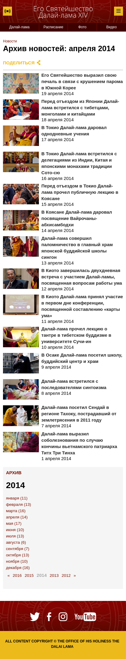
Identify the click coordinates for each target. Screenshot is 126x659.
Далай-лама (19, 27)
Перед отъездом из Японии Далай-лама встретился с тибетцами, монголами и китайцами (80, 107)
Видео (111, 27)
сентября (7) (17, 548)
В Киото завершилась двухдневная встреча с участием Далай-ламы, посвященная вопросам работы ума (81, 277)
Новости (10, 41)
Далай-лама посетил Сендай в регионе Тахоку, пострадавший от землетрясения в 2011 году (78, 413)
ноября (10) (17, 561)
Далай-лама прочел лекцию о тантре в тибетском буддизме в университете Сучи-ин (76, 335)
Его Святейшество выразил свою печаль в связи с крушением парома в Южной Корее (82, 81)
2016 (17, 575)
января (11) (17, 498)
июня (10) (15, 530)
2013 (54, 575)
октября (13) (17, 555)
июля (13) (15, 536)
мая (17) (14, 523)
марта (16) (15, 511)
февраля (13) (18, 504)
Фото (82, 27)
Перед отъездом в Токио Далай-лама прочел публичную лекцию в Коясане (79, 192)
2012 (66, 575)
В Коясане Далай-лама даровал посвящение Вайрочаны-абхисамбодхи (76, 218)
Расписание (53, 27)
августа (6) (16, 542)
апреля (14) (17, 517)
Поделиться (18, 62)
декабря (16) (18, 567)
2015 (29, 575)
